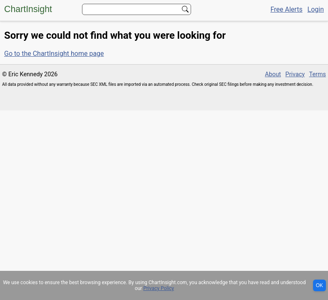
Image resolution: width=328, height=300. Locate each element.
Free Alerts (287, 9)
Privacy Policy (158, 288)
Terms (317, 74)
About (273, 74)
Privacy (295, 74)
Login (316, 9)
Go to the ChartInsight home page (54, 54)
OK (319, 285)
